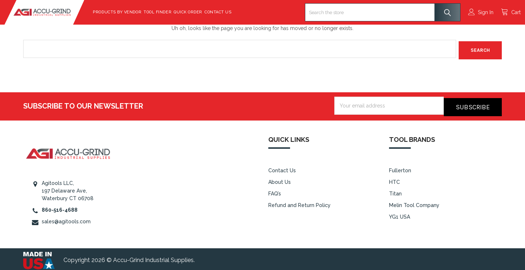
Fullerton (400, 168)
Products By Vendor (136, 12)
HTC (394, 179)
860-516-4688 (60, 207)
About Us (279, 179)
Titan (395, 191)
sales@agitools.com (66, 219)
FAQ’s (274, 191)
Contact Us (236, 12)
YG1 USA (399, 214)
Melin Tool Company (414, 202)
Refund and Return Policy (299, 202)
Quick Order (207, 12)
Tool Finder (176, 12)
